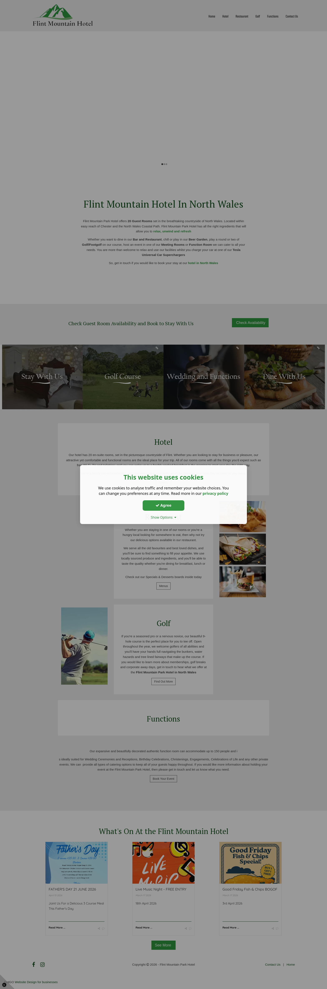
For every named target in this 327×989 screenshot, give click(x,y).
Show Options (163, 517)
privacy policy (215, 493)
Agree (163, 505)
